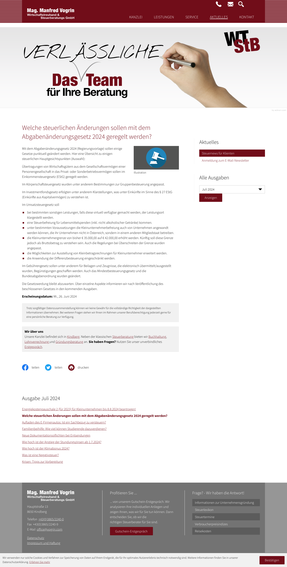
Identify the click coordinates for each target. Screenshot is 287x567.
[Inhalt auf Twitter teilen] (56, 367)
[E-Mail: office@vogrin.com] (230, 4)
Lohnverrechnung (37, 341)
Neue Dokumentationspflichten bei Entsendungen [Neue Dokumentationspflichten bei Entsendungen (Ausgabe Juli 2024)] (56, 435)
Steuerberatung (123, 336)
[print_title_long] (81, 367)
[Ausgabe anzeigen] (210, 198)
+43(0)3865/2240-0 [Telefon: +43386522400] (51, 519)
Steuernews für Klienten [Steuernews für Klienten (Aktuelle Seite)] (218, 153)
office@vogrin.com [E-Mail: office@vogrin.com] (49, 529)
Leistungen (164, 20)
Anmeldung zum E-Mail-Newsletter (225, 160)
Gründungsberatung (69, 341)
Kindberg (73, 336)
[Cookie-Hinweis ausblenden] (272, 560)
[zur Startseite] (51, 19)
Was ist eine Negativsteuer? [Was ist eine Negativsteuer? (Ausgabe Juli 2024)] (40, 455)
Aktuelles (219, 20)
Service (191, 20)
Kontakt (246, 20)
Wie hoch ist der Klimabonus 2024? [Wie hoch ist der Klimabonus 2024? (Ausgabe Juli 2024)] (45, 448)
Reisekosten (203, 531)
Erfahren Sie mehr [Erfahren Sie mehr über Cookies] (39, 562)
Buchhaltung (157, 336)
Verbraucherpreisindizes (211, 524)
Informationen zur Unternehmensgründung (224, 502)
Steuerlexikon (204, 510)
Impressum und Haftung (43, 543)
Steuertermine (204, 517)
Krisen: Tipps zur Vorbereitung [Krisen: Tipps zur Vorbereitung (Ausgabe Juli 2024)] (42, 461)
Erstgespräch (33, 347)
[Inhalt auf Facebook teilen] (33, 367)
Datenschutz (35, 538)
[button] (218, 4)
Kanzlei (135, 20)
